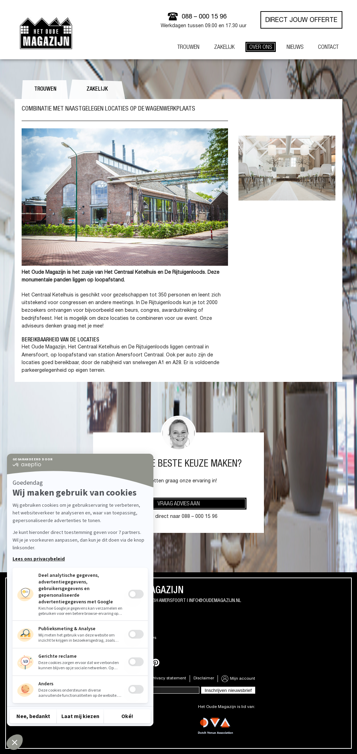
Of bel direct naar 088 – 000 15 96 (178, 516)
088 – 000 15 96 (204, 17)
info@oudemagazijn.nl (215, 600)
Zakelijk (97, 89)
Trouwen (45, 89)
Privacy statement (168, 678)
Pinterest (155, 662)
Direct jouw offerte (301, 20)
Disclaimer (203, 678)
